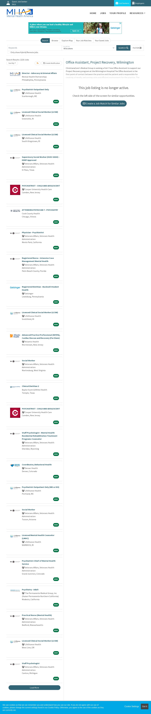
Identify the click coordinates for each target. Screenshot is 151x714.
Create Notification (51, 63)
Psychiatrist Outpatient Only (35, 89)
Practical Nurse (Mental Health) (37, 615)
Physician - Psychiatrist (33, 232)
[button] (137, 48)
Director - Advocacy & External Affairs (39, 73)
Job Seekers (122, 3)
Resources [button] (136, 13)
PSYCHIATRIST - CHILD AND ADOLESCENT (41, 185)
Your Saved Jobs (102, 40)
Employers (138, 3)
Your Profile (118, 13)
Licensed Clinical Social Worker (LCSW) (40, 112)
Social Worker (28, 360)
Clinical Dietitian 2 (30, 386)
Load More (34, 687)
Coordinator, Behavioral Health (37, 464)
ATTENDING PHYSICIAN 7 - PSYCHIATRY (40, 210)
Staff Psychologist (31, 663)
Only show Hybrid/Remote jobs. (24, 52)
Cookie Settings (131, 706)
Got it (144, 706)
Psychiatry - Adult (30, 589)
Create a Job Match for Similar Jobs (104, 103)
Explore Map (67, 40)
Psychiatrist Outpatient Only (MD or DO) (40, 487)
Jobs (103, 13)
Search (45, 40)
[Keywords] (34, 48)
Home (93, 13)
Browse (55, 40)
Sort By (11, 63)
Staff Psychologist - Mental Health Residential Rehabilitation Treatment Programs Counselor (39, 435)
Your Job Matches (84, 40)
